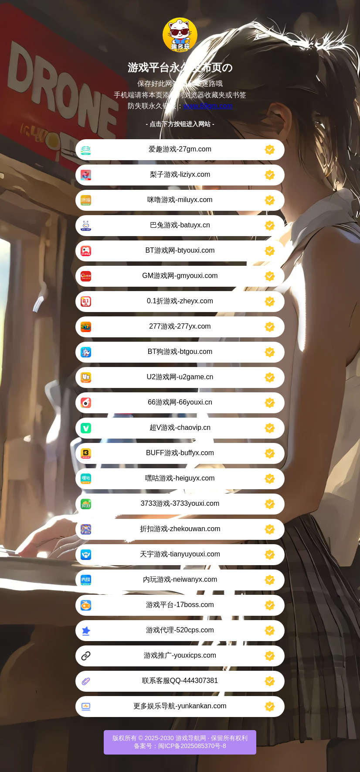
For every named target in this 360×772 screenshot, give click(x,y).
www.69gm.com (208, 106)
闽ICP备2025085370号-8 (192, 745)
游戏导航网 (191, 737)
